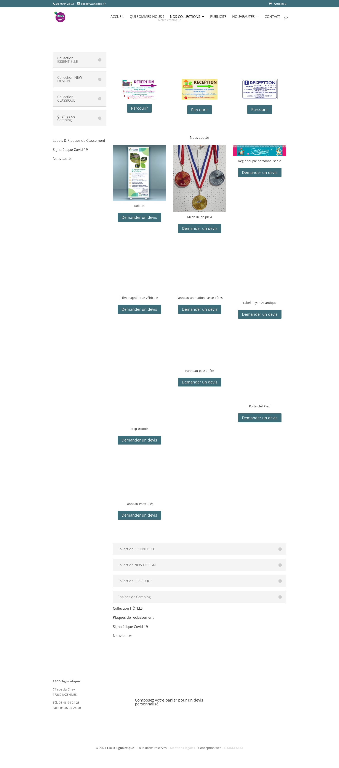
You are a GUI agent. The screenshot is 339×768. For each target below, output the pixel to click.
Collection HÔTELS (68, 131)
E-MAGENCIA (233, 748)
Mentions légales (182, 748)
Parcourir (139, 108)
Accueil (117, 17)
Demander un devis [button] (139, 217)
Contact (272, 17)
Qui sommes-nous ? (147, 17)
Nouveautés (243, 17)
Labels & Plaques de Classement (79, 140)
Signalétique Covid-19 (70, 149)
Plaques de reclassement (133, 617)
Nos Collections (185, 17)
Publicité (218, 17)
